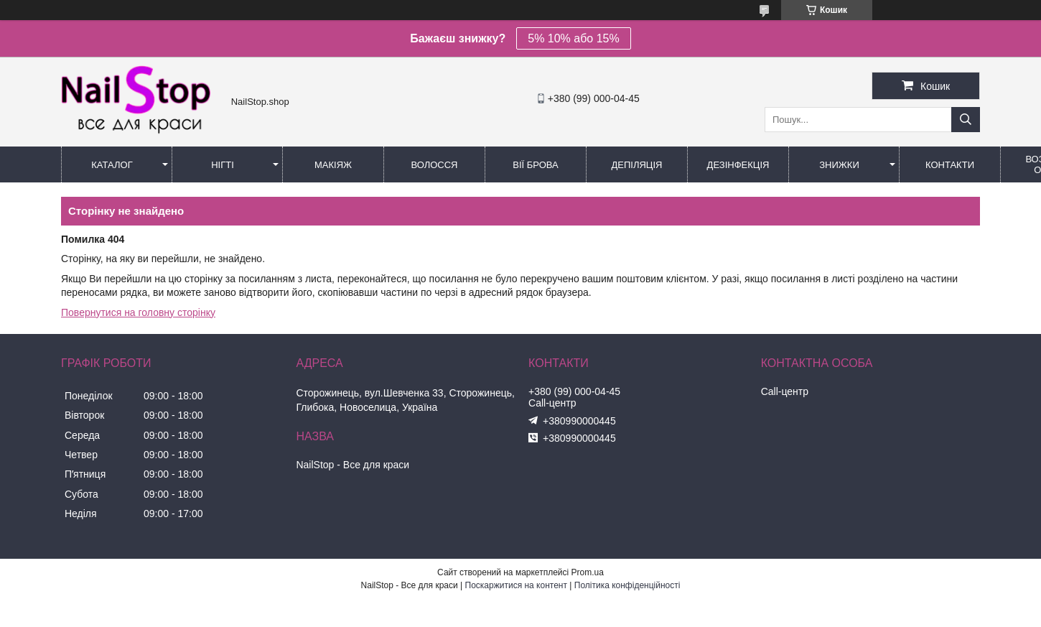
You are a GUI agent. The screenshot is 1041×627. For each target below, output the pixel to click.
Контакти (949, 164)
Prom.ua (587, 572)
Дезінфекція (738, 164)
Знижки (839, 164)
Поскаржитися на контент (516, 585)
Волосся (434, 164)
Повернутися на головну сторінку (138, 312)
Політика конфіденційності (627, 585)
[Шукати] (965, 119)
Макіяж (333, 164)
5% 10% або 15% (573, 38)
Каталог (111, 164)
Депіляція (637, 164)
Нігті (222, 164)
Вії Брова (535, 164)
